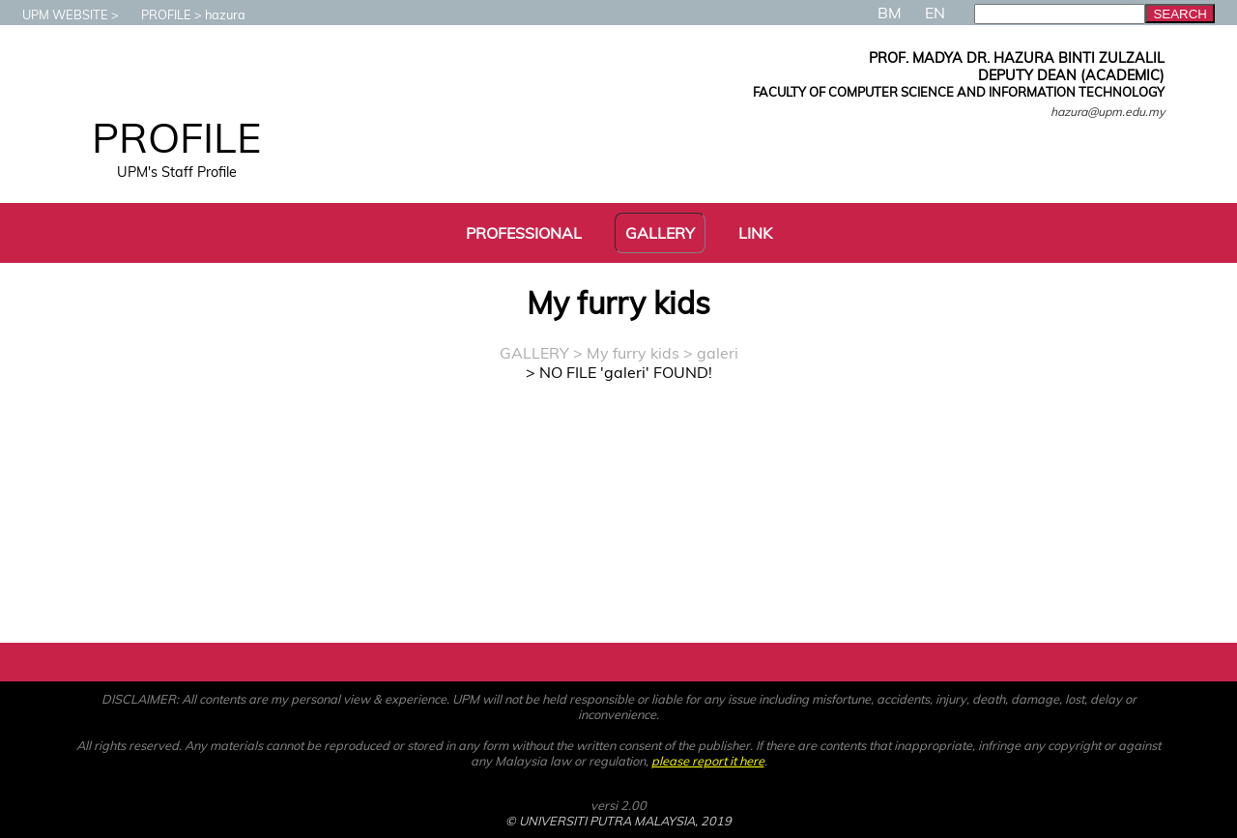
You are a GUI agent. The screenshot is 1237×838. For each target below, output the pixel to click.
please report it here (707, 760)
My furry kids (633, 352)
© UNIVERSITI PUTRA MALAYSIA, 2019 (618, 820)
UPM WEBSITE (55, 14)
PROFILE (156, 14)
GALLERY (534, 352)
